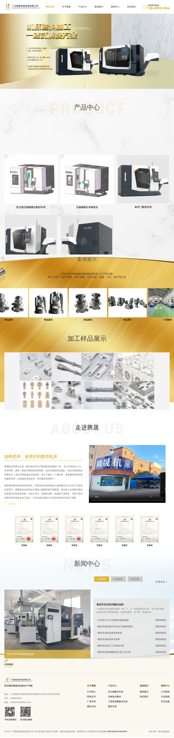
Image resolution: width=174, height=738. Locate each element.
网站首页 (50, 7)
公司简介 (91, 693)
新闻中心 (115, 7)
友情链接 (8, 668)
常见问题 (165, 702)
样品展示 (144, 698)
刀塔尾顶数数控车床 (118, 702)
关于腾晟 (66, 7)
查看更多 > (161, 582)
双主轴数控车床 (115, 693)
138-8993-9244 (158, 8)
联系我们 (131, 7)
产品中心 (82, 7)
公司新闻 (165, 693)
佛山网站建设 (164, 732)
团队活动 (91, 707)
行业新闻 (165, 698)
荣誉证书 (91, 698)
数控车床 (112, 707)
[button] (84, 86)
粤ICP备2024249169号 (117, 732)
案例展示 (99, 7)
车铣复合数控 (114, 698)
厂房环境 (91, 702)
